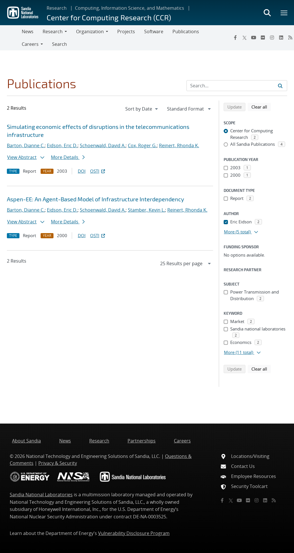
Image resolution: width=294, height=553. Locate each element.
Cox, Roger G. (142, 145)
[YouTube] (253, 37)
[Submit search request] (280, 85)
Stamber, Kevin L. (146, 210)
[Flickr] (263, 37)
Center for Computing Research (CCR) (109, 17)
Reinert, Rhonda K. (179, 145)
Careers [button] (30, 44)
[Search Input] (236, 85)
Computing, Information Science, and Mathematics (129, 8)
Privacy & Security (57, 463)
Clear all (261, 106)
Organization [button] (90, 31)
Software (153, 31)
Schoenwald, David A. (103, 145)
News (27, 31)
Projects (126, 31)
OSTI (98, 171)
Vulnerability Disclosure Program (134, 533)
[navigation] (142, 109)
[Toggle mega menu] (284, 12)
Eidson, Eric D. (62, 145)
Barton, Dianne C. (26, 145)
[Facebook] (235, 37)
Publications (185, 31)
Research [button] (53, 31)
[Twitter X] (244, 37)
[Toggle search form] (267, 12)
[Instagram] (272, 37)
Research (57, 8)
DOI (82, 171)
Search (59, 44)
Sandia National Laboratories (41, 494)
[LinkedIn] (281, 37)
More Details (68, 157)
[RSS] (273, 500)
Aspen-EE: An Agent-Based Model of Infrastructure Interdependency (95, 199)
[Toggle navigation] (11, 38)
